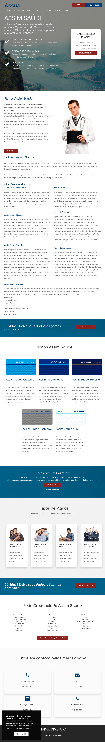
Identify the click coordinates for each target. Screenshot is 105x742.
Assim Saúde (19, 10)
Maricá (85, 617)
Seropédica (52, 624)
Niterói (52, 628)
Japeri (52, 619)
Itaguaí (52, 621)
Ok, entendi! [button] (21, 734)
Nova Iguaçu (19, 617)
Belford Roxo (19, 624)
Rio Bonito (85, 619)
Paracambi (52, 617)
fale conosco (53, 489)
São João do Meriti (19, 619)
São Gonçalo (85, 615)
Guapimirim (19, 630)
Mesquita (52, 615)
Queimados (19, 626)
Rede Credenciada (52, 10)
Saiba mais (11, 151)
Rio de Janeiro (52, 630)
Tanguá (85, 624)
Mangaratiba (52, 626)
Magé (19, 628)
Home (9, 10)
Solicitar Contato (86, 327)
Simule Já (78, 5)
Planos (30, 10)
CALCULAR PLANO (85, 53)
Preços (39, 10)
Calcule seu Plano (53, 485)
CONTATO (66, 10)
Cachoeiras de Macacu (85, 621)
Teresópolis (86, 628)
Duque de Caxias (19, 615)
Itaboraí (85, 626)
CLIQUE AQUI (77, 686)
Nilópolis (19, 621)
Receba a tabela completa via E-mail (52, 638)
